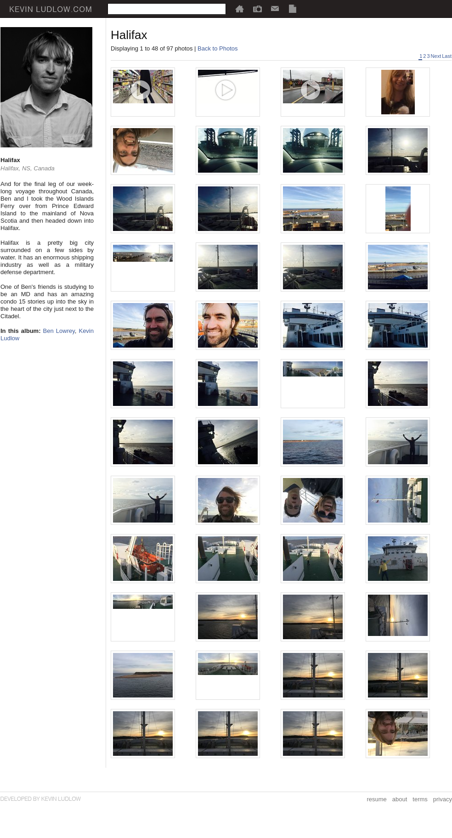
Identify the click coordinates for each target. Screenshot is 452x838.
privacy (442, 799)
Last (447, 56)
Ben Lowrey (59, 330)
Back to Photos (217, 48)
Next (436, 56)
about (399, 799)
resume (376, 799)
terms (420, 799)
